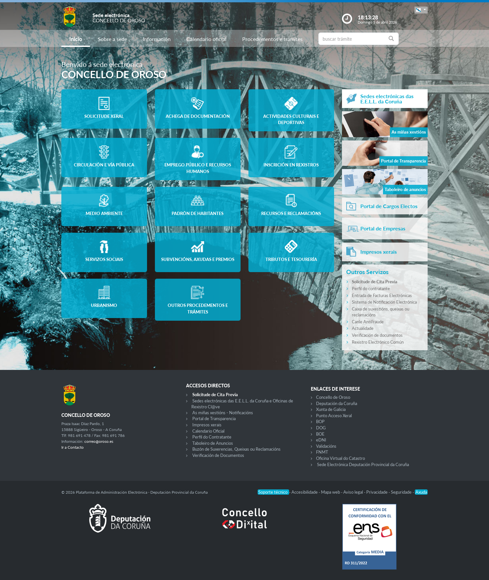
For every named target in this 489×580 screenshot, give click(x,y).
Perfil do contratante (371, 288)
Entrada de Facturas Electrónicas (382, 295)
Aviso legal (353, 492)
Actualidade (362, 328)
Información (157, 39)
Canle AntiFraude (368, 321)
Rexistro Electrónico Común (378, 342)
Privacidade (377, 492)
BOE (320, 434)
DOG (321, 427)
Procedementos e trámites (272, 39)
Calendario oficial (206, 39)
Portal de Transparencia (214, 418)
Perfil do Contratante (211, 437)
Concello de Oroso (333, 397)
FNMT (322, 452)
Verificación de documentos (377, 335)
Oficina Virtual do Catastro (340, 458)
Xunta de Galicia (331, 409)
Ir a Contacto (72, 447)
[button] (421, 10)
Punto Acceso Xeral (334, 415)
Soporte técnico (273, 492)
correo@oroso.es (98, 441)
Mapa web (331, 492)
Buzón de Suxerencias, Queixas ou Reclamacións (236, 449)
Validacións (326, 446)
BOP (320, 421)
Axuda (421, 492)
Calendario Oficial (208, 431)
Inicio (75, 39)
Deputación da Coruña (336, 403)
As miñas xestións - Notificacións (222, 412)
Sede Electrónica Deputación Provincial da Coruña (363, 464)
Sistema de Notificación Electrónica (384, 302)
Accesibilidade (305, 492)
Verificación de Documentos (218, 455)
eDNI (321, 439)
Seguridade (402, 492)
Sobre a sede (112, 39)
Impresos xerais (207, 424)
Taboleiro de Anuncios (212, 443)
